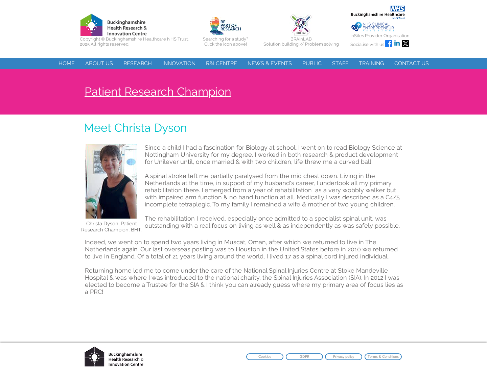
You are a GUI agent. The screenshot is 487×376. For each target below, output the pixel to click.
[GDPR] (304, 356)
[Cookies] (264, 356)
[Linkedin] (397, 43)
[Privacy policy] (343, 356)
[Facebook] (388, 43)
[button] (99, 63)
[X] (405, 43)
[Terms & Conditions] (383, 356)
